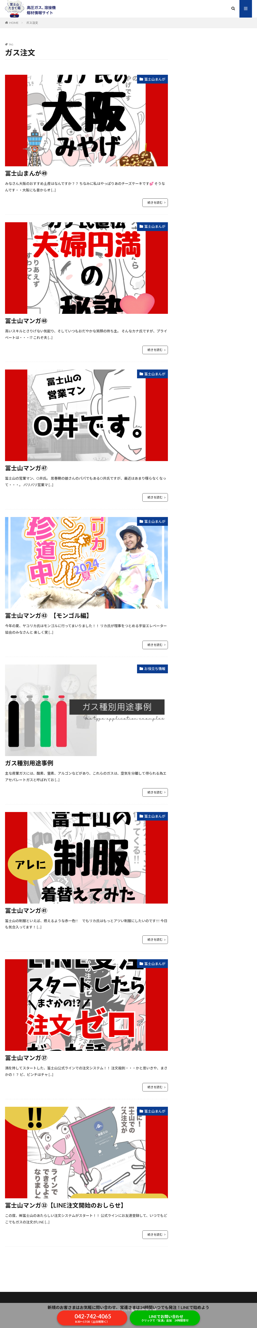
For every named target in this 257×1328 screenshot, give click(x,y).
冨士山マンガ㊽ (26, 320)
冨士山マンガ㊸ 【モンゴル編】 (48, 615)
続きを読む (155, 202)
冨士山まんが (154, 79)
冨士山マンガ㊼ (26, 468)
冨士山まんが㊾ (26, 173)
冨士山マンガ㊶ (26, 910)
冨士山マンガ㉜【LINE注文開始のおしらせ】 (66, 1205)
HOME (14, 23)
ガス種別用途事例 (29, 763)
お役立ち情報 (154, 669)
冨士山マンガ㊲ (26, 1057)
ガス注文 (32, 23)
